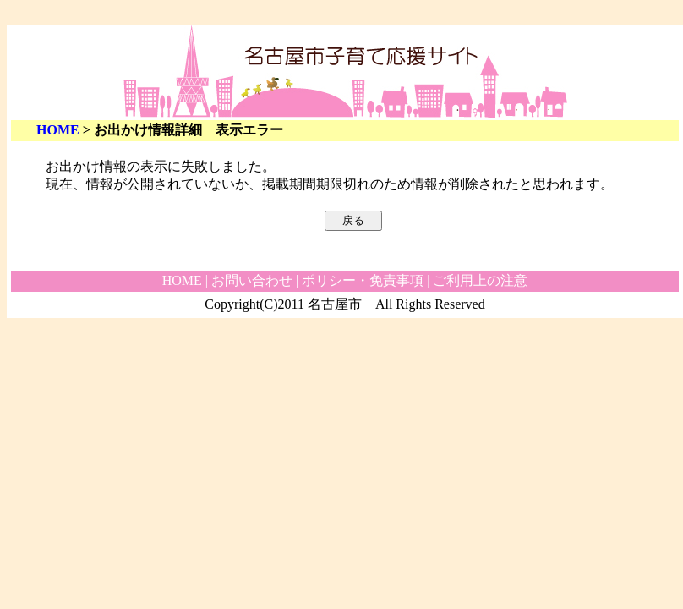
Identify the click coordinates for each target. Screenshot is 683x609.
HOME (57, 130)
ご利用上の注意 (480, 280)
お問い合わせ (251, 280)
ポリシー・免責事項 (362, 280)
